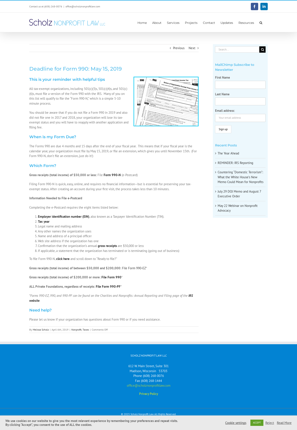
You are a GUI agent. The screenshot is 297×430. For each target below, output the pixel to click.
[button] (260, 22)
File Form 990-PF (108, 286)
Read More (284, 423)
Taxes (86, 329)
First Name (222, 77)
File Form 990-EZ (134, 268)
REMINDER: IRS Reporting (235, 163)
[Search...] (237, 49)
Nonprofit (76, 329)
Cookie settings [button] (235, 423)
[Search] (262, 49)
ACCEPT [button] (257, 422)
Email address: (225, 111)
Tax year (43, 221)
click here (63, 259)
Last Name (222, 94)
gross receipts (107, 246)
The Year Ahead (228, 153)
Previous (178, 48)
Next (192, 48)
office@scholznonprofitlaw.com (82, 6)
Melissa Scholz (41, 329)
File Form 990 (111, 277)
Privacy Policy (148, 394)
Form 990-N (112, 175)
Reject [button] (269, 423)
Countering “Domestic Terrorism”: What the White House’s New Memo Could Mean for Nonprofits (240, 177)
